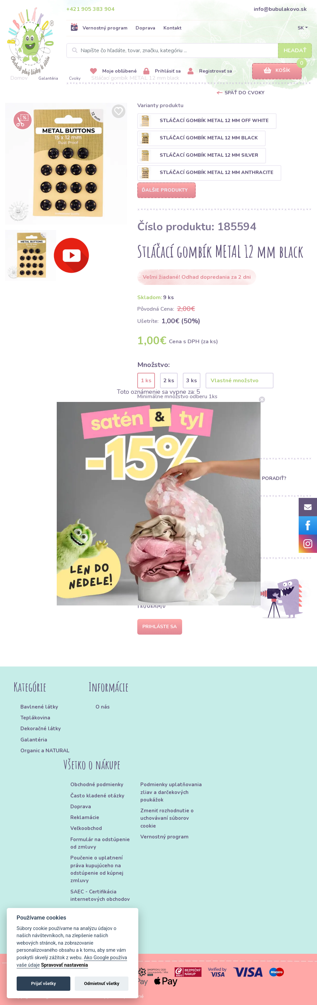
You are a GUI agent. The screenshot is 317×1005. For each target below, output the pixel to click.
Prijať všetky (43, 983)
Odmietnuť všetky (101, 983)
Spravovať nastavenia (64, 965)
